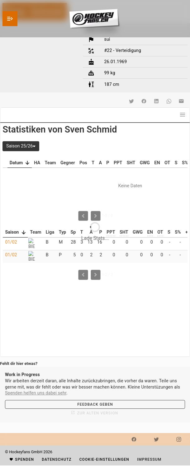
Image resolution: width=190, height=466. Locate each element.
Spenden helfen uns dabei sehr (35, 392)
